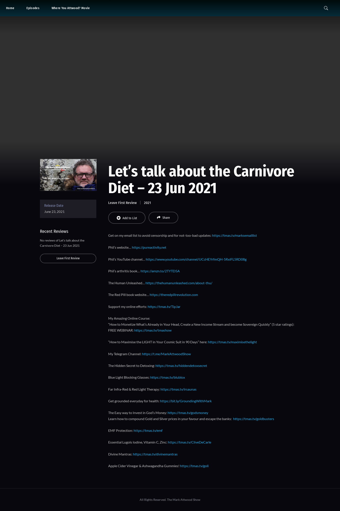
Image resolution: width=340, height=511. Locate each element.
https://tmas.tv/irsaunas (178, 389)
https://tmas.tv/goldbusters (253, 419)
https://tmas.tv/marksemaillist (234, 235)
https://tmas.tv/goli (194, 466)
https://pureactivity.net (149, 247)
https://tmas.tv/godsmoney (188, 413)
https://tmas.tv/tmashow (153, 330)
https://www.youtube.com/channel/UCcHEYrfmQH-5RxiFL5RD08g (196, 259)
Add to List (127, 218)
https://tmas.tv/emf (148, 430)
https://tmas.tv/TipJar (164, 306)
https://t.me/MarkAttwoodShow (166, 354)
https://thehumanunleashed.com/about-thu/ (178, 283)
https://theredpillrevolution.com (174, 294)
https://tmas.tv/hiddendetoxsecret (181, 365)
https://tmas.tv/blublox (167, 377)
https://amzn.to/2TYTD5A (160, 271)
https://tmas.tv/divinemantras (155, 454)
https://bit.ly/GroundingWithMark (186, 401)
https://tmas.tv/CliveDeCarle (189, 442)
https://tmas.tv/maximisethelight (232, 342)
